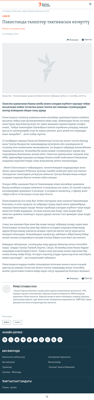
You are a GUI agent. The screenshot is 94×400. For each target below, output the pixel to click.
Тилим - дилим (9, 388)
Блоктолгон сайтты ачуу (13, 357)
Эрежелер (7, 367)
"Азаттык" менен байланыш (61, 367)
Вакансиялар (54, 362)
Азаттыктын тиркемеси (59, 357)
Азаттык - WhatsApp (11, 372)
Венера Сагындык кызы (13, 29)
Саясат (6, 16)
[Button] (72, 39)
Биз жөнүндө (8, 362)
